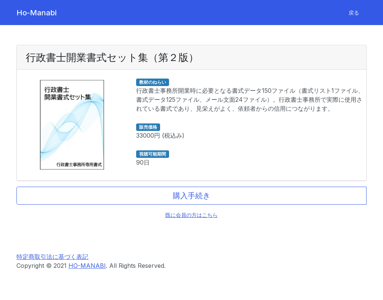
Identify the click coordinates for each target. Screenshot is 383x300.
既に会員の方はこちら (191, 215)
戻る (354, 12)
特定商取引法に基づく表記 (52, 256)
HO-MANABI (87, 265)
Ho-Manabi (36, 12)
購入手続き (191, 195)
